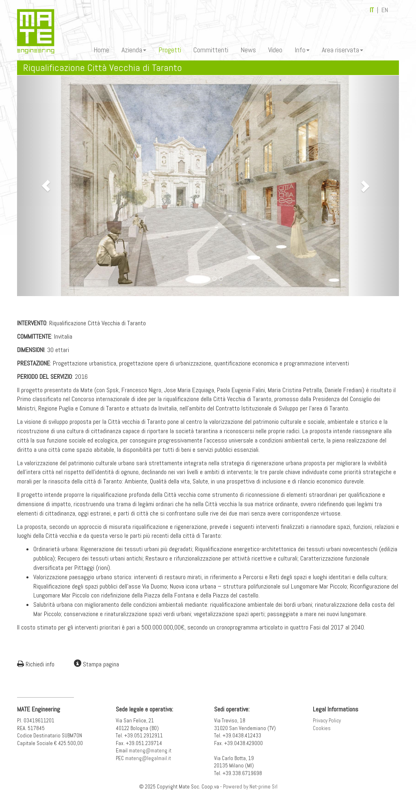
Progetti (169, 49)
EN (384, 10)
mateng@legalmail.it (148, 758)
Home (101, 49)
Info (302, 49)
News (248, 49)
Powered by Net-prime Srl (250, 786)
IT (372, 10)
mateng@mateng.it (150, 750)
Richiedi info (35, 664)
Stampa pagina (96, 664)
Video (275, 49)
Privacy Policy (327, 720)
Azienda (133, 49)
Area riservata (342, 49)
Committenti (210, 49)
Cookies (322, 728)
